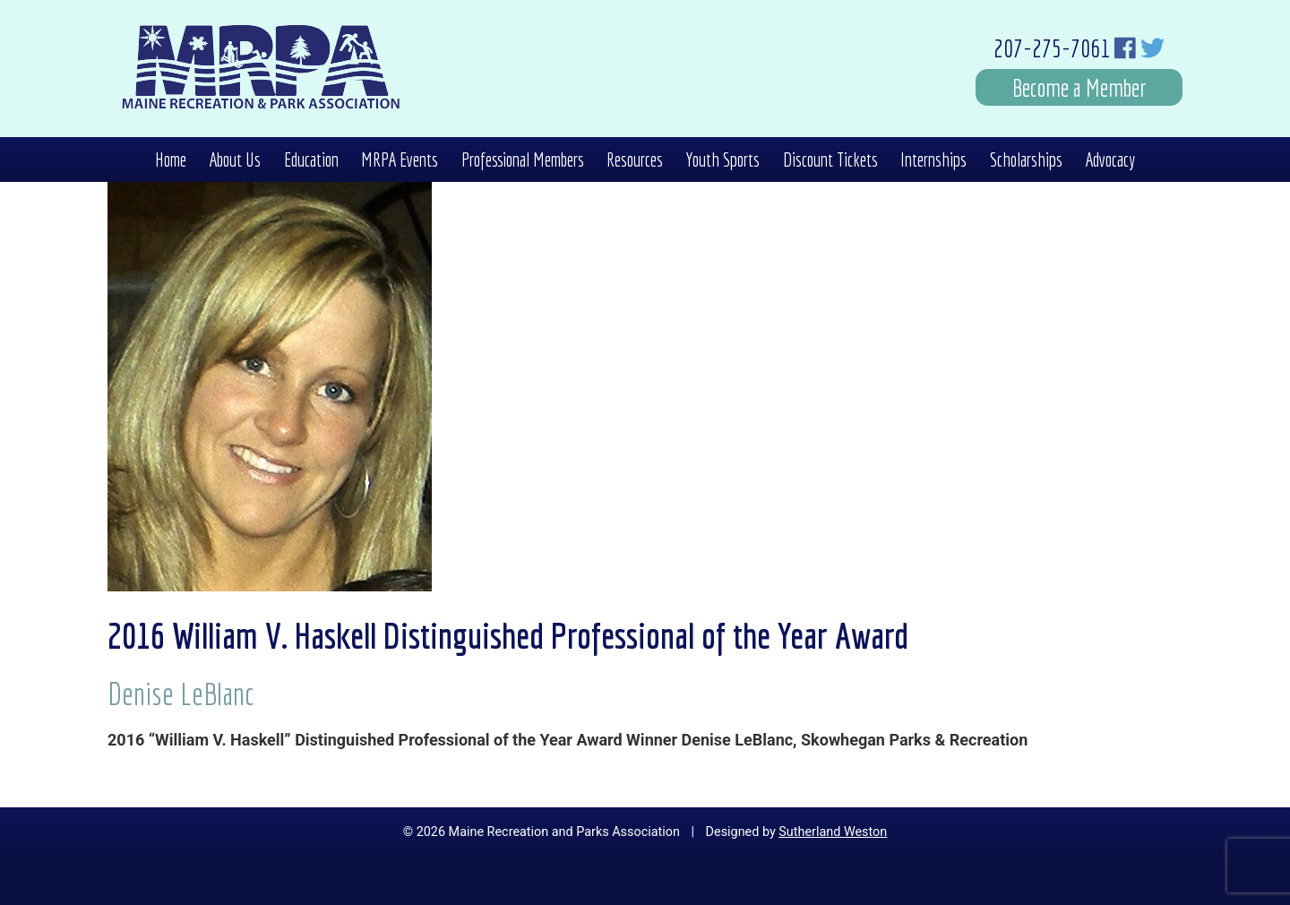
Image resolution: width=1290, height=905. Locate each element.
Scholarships (1026, 159)
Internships (933, 159)
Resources (634, 159)
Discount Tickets (830, 159)
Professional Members (522, 159)
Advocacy (1110, 159)
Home (170, 159)
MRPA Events (399, 159)
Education (311, 159)
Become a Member (1079, 87)
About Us (235, 159)
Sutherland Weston (832, 832)
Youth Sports (722, 159)
